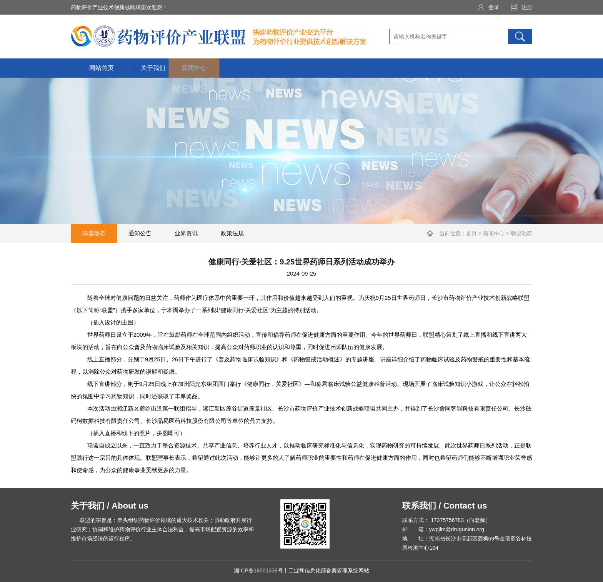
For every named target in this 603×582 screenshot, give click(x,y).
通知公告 (140, 233)
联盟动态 (93, 233)
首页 (471, 233)
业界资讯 (186, 233)
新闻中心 (494, 233)
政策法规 (232, 233)
